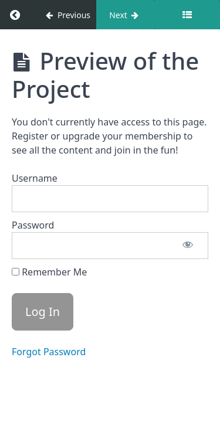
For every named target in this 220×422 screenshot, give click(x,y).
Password (33, 225)
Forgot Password (49, 351)
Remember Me (49, 272)
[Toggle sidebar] (187, 14)
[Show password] (187, 245)
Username (34, 178)
